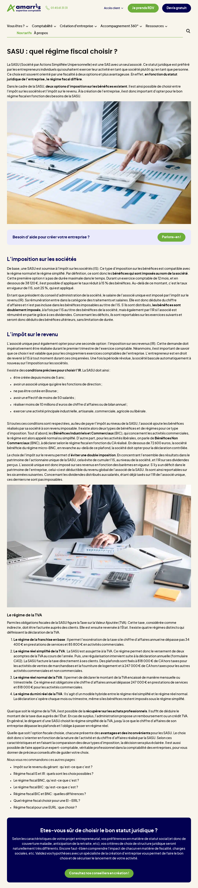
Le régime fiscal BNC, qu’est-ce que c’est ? (46, 780)
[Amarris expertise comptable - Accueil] (24, 8)
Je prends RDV (143, 8)
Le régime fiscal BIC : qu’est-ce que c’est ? (45, 787)
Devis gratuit (177, 8)
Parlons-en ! (171, 237)
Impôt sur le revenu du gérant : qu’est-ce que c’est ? (52, 767)
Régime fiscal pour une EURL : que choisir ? (45, 807)
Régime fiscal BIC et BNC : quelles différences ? (49, 794)
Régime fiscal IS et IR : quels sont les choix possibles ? (53, 774)
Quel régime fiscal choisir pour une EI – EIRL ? (46, 800)
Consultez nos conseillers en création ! (99, 873)
